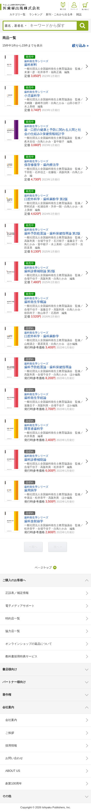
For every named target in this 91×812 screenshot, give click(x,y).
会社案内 (11, 720)
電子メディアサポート (19, 605)
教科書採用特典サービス (21, 656)
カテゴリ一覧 (17, 14)
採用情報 (11, 745)
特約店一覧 (12, 618)
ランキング (35, 14)
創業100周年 (13, 783)
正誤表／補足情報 (17, 593)
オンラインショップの (28, 643)
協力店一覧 (12, 631)
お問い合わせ (14, 758)
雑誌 (79, 14)
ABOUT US (12, 771)
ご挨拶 (9, 733)
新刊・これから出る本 (59, 14)
